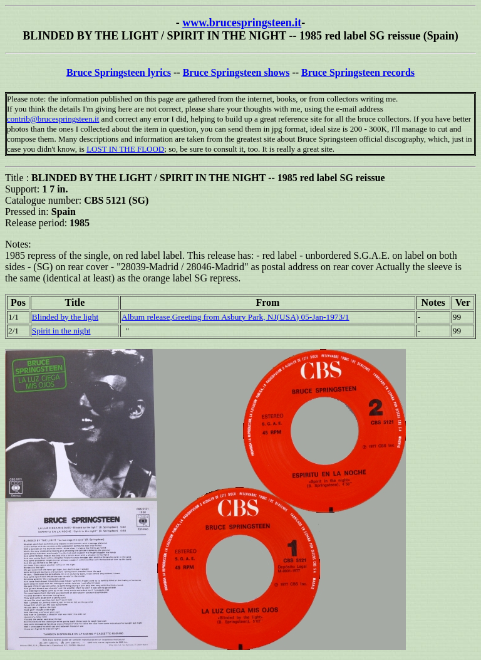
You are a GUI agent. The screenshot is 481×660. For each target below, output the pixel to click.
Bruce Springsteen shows (236, 72)
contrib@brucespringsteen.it (53, 118)
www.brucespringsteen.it (241, 22)
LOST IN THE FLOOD (125, 149)
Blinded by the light (65, 317)
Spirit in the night (61, 330)
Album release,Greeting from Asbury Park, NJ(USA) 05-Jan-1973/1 (235, 317)
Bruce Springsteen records (358, 72)
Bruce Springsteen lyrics (118, 72)
